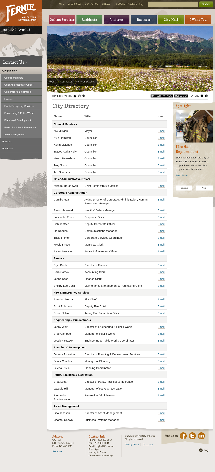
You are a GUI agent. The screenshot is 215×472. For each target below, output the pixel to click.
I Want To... (198, 19)
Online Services (62, 19)
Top (206, 450)
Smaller (202, 96)
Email (161, 131)
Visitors (116, 19)
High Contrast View (161, 96)
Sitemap (106, 4)
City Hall (171, 19)
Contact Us (66, 82)
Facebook (75, 96)
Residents (89, 19)
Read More (182, 175)
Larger (206, 96)
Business (144, 19)
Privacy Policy (132, 444)
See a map (57, 451)
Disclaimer (147, 444)
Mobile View (181, 96)
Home (52, 82)
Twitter (79, 96)
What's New (74, 4)
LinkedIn (83, 96)
